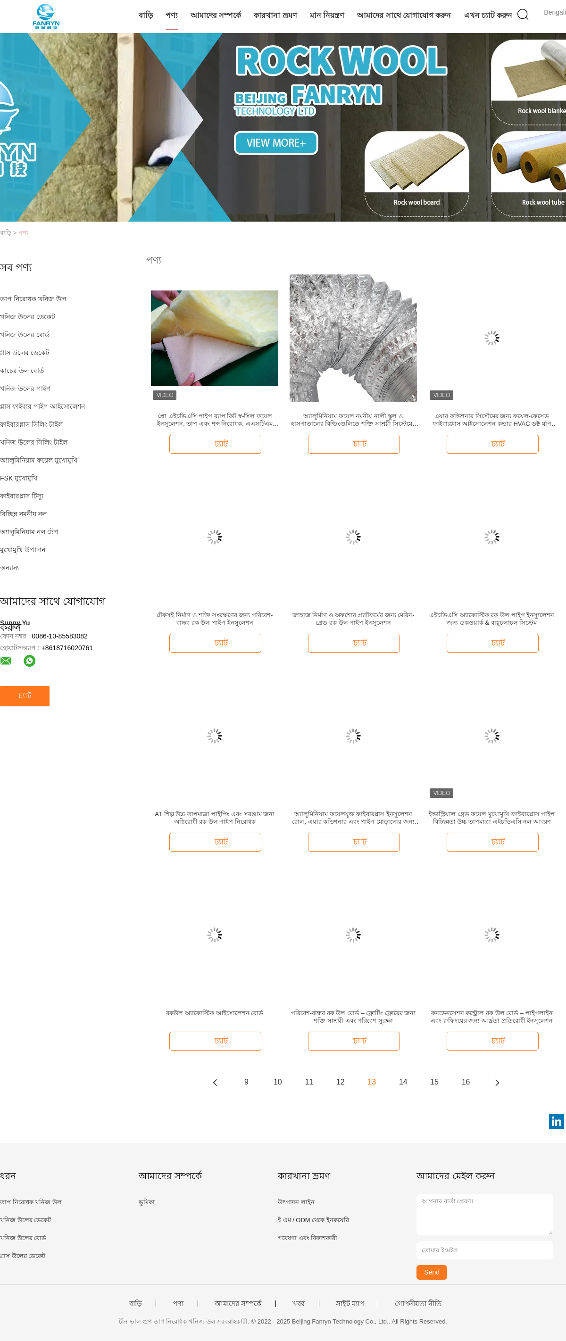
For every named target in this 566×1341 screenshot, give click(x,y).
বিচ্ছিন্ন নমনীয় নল (23, 514)
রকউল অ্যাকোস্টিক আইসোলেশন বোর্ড (214, 1013)
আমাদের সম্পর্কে (216, 15)
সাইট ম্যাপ (350, 1303)
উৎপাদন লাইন (296, 1202)
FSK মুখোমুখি (18, 478)
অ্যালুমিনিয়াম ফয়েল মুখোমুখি (38, 460)
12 (340, 1082)
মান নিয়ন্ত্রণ (327, 15)
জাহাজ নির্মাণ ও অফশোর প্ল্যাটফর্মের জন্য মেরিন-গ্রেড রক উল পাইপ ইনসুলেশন (353, 619)
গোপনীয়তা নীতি (418, 1303)
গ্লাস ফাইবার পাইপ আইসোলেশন (42, 406)
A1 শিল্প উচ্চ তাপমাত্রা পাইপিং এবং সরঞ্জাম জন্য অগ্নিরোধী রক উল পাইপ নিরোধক (215, 818)
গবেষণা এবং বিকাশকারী (307, 1238)
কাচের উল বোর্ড (22, 370)
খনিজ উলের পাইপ (25, 388)
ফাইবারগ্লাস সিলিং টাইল (31, 424)
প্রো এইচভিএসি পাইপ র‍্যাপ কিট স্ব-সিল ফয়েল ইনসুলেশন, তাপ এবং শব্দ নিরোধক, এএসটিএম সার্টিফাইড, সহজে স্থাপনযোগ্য (214, 420)
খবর (298, 1303)
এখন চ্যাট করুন (488, 15)
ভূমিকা (147, 1202)
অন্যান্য (9, 567)
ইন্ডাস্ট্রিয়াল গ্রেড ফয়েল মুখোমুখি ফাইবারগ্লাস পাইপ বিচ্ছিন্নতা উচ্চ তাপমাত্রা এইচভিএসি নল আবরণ (492, 818)
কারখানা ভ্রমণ (275, 15)
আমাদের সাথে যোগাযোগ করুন (404, 15)
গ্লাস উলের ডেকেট (25, 352)
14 (403, 1082)
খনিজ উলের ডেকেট (27, 317)
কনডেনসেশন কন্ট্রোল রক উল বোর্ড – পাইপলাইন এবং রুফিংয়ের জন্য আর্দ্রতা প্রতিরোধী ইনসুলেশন (492, 1017)
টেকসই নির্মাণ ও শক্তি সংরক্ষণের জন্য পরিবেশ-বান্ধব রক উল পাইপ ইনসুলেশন (215, 619)
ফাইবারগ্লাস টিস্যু (21, 496)
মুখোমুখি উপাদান (22, 550)
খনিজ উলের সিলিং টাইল (33, 442)
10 (278, 1082)
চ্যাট (25, 696)
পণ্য (172, 15)
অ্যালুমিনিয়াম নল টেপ (29, 532)
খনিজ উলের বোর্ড (25, 335)
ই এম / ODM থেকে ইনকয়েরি (313, 1220)
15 (434, 1082)
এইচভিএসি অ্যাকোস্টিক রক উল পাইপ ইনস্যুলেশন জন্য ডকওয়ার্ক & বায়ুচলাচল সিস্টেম (491, 619)
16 (466, 1082)
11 (309, 1082)
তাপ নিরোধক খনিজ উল (33, 299)
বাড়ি (146, 15)
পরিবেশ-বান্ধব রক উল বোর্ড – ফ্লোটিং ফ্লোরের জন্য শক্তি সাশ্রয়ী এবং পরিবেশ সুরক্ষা (353, 1017)
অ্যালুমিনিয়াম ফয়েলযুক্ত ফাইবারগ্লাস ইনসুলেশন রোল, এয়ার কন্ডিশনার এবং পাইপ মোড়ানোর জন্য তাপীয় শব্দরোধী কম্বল (353, 818)
